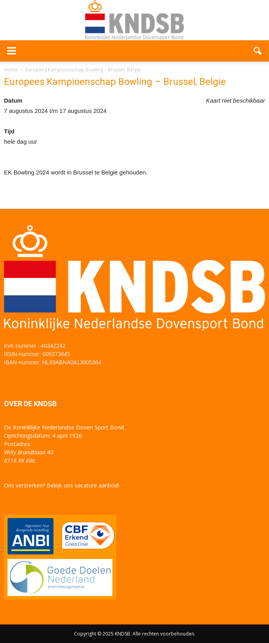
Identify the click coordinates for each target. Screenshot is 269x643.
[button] (258, 51)
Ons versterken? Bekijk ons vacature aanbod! (61, 485)
